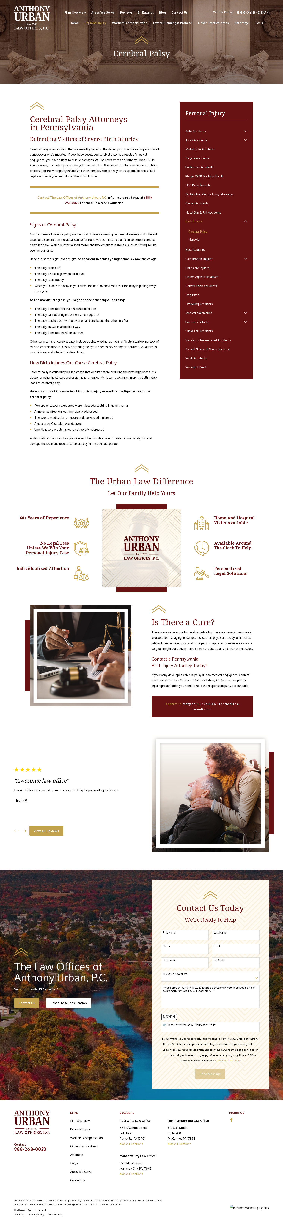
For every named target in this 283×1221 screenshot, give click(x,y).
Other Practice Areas (84, 1146)
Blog (162, 12)
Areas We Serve (103, 12)
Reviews (126, 12)
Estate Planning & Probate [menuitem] (172, 23)
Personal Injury (80, 1129)
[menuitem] (213, 131)
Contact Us (180, 12)
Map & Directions (131, 1144)
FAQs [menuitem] (259, 23)
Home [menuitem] (74, 23)
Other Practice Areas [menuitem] (213, 23)
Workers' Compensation (86, 1138)
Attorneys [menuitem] (242, 23)
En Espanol (146, 12)
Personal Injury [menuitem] (95, 23)
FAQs (74, 1163)
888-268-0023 (253, 12)
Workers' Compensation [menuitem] (129, 23)
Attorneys (77, 1155)
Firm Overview (75, 12)
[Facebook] (231, 1120)
